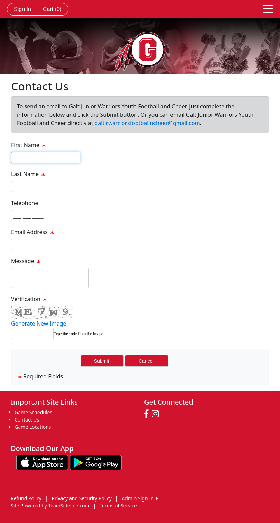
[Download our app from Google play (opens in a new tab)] (96, 462)
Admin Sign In (140, 498)
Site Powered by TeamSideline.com (50, 505)
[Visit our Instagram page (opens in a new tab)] (157, 413)
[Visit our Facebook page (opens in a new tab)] (148, 413)
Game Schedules (33, 412)
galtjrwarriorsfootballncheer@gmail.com (147, 123)
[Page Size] (45, 157)
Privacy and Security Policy (82, 498)
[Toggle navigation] (268, 8)
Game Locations (33, 427)
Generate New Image (38, 323)
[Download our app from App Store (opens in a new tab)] (42, 462)
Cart (52, 9)
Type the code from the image (78, 333)
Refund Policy (26, 498)
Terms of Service (118, 505)
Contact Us (27, 419)
